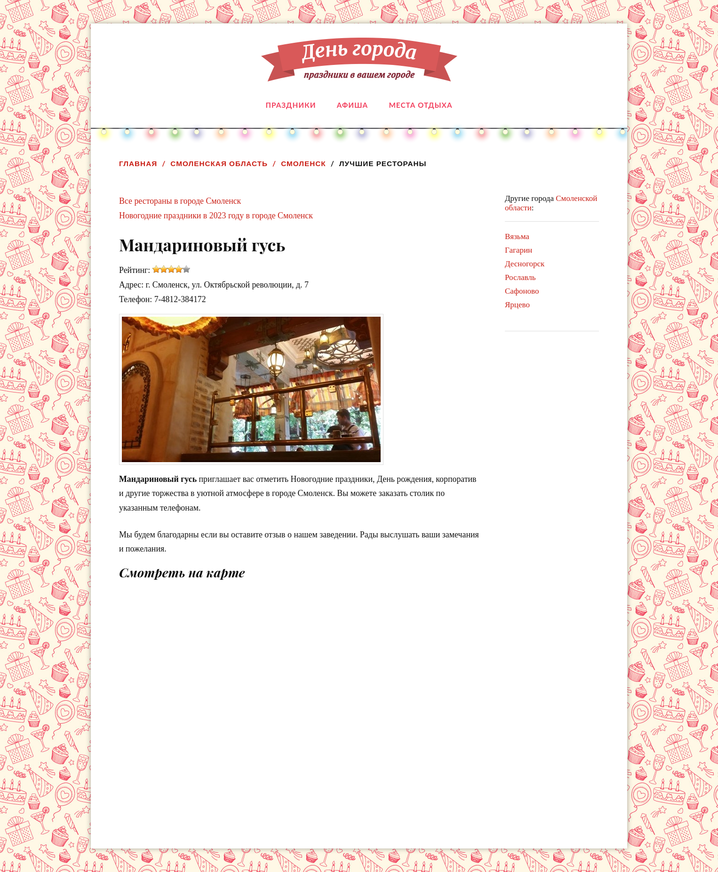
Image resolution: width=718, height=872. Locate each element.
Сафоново (522, 291)
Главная (138, 164)
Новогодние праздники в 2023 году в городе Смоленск (216, 215)
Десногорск (524, 263)
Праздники (291, 105)
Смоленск (303, 164)
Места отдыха (420, 105)
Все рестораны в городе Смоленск (180, 201)
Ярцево (517, 304)
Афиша (352, 105)
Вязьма (517, 236)
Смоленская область (219, 164)
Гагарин (518, 250)
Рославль (520, 277)
